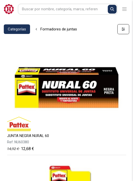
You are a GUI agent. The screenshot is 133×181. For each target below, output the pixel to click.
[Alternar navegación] (124, 9)
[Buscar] (112, 9)
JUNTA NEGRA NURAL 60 (28, 135)
